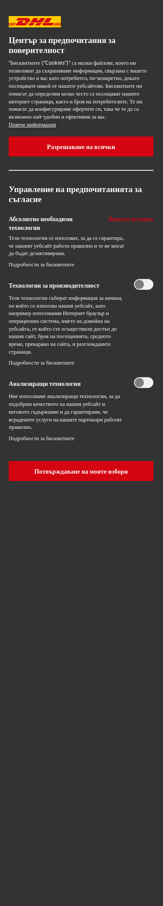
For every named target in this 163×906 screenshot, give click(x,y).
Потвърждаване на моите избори (81, 471)
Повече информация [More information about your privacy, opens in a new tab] (32, 124)
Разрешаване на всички (81, 146)
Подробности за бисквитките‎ (41, 264)
